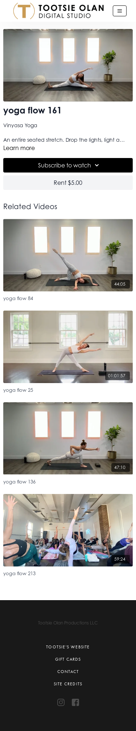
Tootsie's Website (68, 647)
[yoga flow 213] (67, 572)
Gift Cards (68, 659)
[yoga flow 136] (67, 481)
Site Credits (68, 684)
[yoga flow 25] (67, 389)
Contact (68, 671)
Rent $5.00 (68, 182)
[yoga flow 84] (67, 297)
